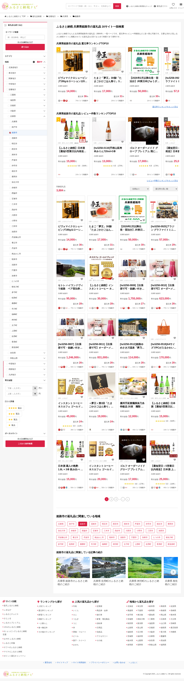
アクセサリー (103, 637)
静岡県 (152, 611)
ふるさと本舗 (10, 644)
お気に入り (173, 7)
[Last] (129, 499)
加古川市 (15, 182)
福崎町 (14, 314)
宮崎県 (174, 624)
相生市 (14, 171)
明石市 (14, 144)
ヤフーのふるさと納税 (14, 649)
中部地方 (12, 84)
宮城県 (131, 620)
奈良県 (13, 353)
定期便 (100, 607)
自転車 (100, 624)
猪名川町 (15, 287)
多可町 (14, 292)
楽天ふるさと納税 (12, 607)
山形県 (131, 628)
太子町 (14, 325)
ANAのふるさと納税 (14, 628)
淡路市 (14, 265)
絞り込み (25, 47)
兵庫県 (64, 16)
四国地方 (12, 369)
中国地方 (12, 364)
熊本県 (174, 615)
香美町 (14, 342)
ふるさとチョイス (12, 615)
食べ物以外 (44, 628)
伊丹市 (14, 166)
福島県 (131, 633)
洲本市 (14, 155)
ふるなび (8, 611)
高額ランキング (46, 620)
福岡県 (164, 645)
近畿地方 (51, 16)
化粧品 (100, 633)
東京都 (141, 615)
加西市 (14, 232)
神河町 (14, 320)
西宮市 (14, 149)
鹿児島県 (175, 628)
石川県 (141, 633)
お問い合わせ (123, 669)
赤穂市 (14, 188)
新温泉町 (15, 347)
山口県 (164, 624)
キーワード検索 (11, 32)
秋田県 (131, 624)
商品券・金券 (103, 611)
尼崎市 (14, 138)
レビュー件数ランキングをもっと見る (162, 181)
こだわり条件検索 (25, 444)
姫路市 (14, 133)
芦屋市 (14, 160)
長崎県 (174, 611)
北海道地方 (13, 67)
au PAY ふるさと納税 (14, 640)
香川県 (164, 633)
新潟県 (141, 624)
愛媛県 (164, 637)
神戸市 (14, 127)
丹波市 (14, 248)
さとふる (8, 620)
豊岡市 (14, 177)
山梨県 (141, 641)
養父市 (14, 243)
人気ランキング (46, 607)
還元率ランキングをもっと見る (165, 107)
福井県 (141, 637)
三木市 (14, 204)
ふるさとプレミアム (13, 624)
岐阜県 (152, 607)
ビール (76, 637)
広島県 (164, 620)
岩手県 (131, 615)
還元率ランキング (47, 611)
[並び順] (165, 189)
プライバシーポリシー (100, 669)
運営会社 (42, 669)
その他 (100, 641)
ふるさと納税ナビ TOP (15, 16)
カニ (75, 615)
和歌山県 (14, 358)
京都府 (13, 105)
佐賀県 (174, 607)
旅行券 (100, 615)
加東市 (14, 276)
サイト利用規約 (77, 669)
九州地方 (12, 375)
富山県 (141, 628)
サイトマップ (58, 669)
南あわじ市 (16, 254)
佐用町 (14, 336)
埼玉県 (141, 607)
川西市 (14, 215)
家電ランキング (46, 615)
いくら (76, 611)
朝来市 (14, 259)
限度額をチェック (136, 6)
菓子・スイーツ (80, 641)
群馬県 (131, 645)
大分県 (174, 620)
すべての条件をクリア (25, 42)
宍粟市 (14, 270)
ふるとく (139, 669)
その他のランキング (48, 633)
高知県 (164, 641)
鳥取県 (164, 607)
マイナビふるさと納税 (14, 653)
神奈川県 (142, 620)
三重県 (13, 95)
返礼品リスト (160, 6)
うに (75, 624)
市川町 (14, 309)
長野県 (141, 645)
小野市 (14, 221)
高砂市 (14, 210)
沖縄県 (174, 633)
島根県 (164, 611)
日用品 (100, 628)
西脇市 (14, 193)
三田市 (14, 226)
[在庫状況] (139, 189)
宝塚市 (14, 199)
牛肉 (75, 607)
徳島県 (164, 628)
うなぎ (76, 620)
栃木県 (131, 641)
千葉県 (141, 611)
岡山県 (164, 615)
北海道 (131, 607)
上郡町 (14, 331)
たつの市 (15, 281)
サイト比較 (10, 602)
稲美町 (14, 298)
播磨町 (14, 303)
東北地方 (12, 73)
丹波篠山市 (16, 237)
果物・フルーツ (80, 633)
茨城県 (131, 637)
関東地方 (12, 78)
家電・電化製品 (104, 620)
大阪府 (13, 111)
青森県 (131, 611)
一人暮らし (44, 624)
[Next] (124, 499)
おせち (76, 645)
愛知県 (152, 615)
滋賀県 (13, 100)
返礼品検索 (36, 16)
